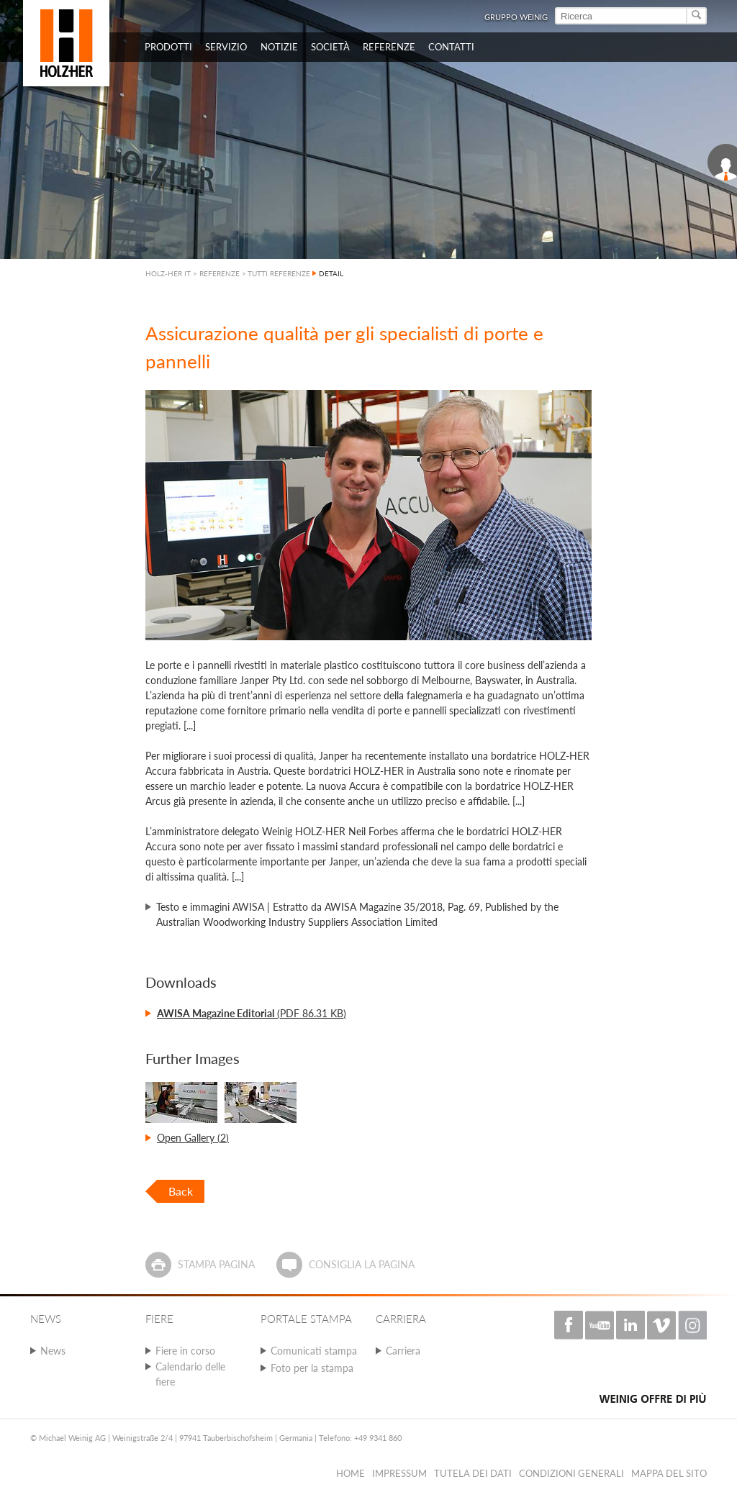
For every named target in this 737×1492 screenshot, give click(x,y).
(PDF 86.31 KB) (251, 1013)
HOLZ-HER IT (168, 273)
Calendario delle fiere (190, 1374)
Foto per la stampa (312, 1368)
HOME (350, 1473)
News (52, 1351)
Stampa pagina (216, 1264)
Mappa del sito (669, 1473)
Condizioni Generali (571, 1473)
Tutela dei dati (473, 1473)
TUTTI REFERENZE (279, 273)
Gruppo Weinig (516, 17)
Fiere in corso (185, 1351)
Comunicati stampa (314, 1351)
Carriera (403, 1351)
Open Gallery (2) (193, 1138)
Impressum (399, 1473)
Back (180, 1191)
